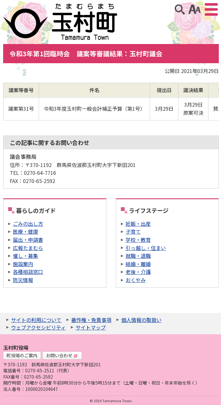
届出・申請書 (28, 239)
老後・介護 (138, 271)
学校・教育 (138, 239)
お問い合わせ (61, 355)
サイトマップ (91, 327)
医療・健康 (25, 231)
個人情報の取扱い (141, 320)
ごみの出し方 (28, 223)
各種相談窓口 (28, 271)
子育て (133, 231)
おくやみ (136, 280)
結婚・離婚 (138, 264)
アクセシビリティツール (194, 9)
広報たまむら (28, 248)
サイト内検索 (180, 9)
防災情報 (23, 280)
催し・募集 (25, 255)
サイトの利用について (36, 320)
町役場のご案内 (22, 355)
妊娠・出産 (138, 223)
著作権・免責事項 (91, 320)
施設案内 (23, 264)
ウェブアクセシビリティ (38, 327)
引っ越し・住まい (146, 248)
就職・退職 (138, 255)
